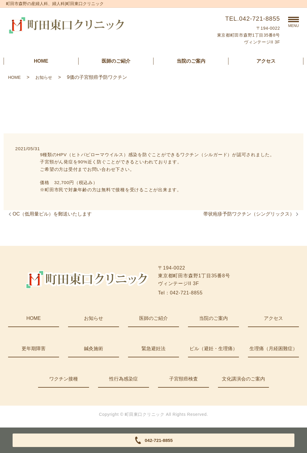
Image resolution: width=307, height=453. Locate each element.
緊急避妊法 (153, 348)
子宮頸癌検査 (183, 378)
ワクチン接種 (63, 378)
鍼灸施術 (93, 348)
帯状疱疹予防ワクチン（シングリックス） (248, 213)
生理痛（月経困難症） (273, 348)
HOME (41, 61)
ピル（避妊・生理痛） (213, 348)
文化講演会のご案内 (243, 378)
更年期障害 (34, 348)
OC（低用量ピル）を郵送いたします (52, 213)
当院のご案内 (191, 61)
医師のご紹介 (116, 61)
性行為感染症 (123, 378)
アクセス (266, 61)
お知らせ (43, 77)
